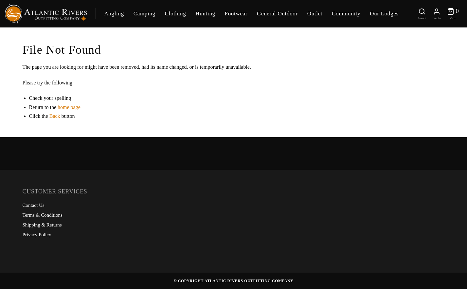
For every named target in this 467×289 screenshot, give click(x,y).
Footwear (236, 13)
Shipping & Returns (42, 224)
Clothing (175, 13)
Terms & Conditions (43, 215)
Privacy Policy (37, 234)
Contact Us (34, 205)
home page (69, 107)
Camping (144, 13)
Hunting (205, 13)
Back (54, 116)
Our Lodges (384, 13)
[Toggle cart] (453, 13)
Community (346, 13)
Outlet (315, 13)
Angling (114, 13)
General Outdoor (277, 13)
